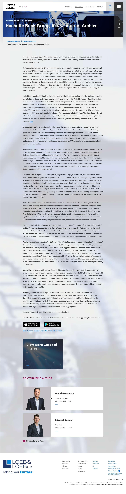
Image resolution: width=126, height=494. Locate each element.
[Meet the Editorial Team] (33, 441)
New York (65, 464)
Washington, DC (82, 461)
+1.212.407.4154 (60, 428)
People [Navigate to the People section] (68, 6)
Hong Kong (81, 471)
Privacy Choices (114, 471)
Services (90, 6)
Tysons (80, 466)
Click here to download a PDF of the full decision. (43, 331)
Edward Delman (29, 41)
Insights (79, 6)
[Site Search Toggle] (110, 6)
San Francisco (82, 464)
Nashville (65, 469)
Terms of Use (112, 466)
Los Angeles (66, 461)
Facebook (96, 464)
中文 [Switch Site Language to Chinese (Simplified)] (25, 6)
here (31, 121)
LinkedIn (95, 461)
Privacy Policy (112, 464)
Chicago (64, 466)
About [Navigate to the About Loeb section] (100, 6)
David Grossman (13, 41)
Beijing (80, 469)
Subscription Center (114, 469)
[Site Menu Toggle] (118, 6)
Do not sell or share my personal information (115, 474)
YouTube (95, 469)
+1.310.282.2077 (60, 401)
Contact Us (111, 461)
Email (70, 401)
